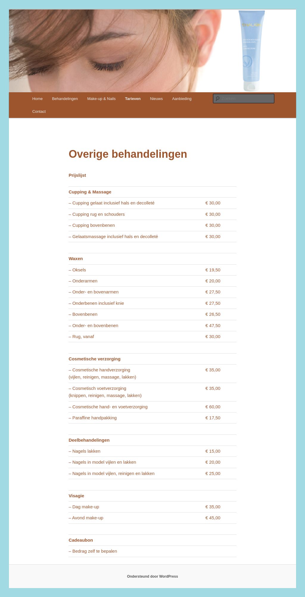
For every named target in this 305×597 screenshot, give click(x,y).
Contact (39, 111)
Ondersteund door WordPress (152, 576)
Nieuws (156, 98)
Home (37, 98)
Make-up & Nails (101, 98)
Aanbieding (182, 98)
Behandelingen (65, 98)
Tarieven (133, 98)
